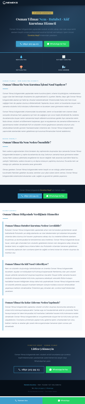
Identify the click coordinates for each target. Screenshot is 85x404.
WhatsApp (49, 388)
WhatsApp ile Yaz (56, 44)
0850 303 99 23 (29, 44)
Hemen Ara (21, 401)
